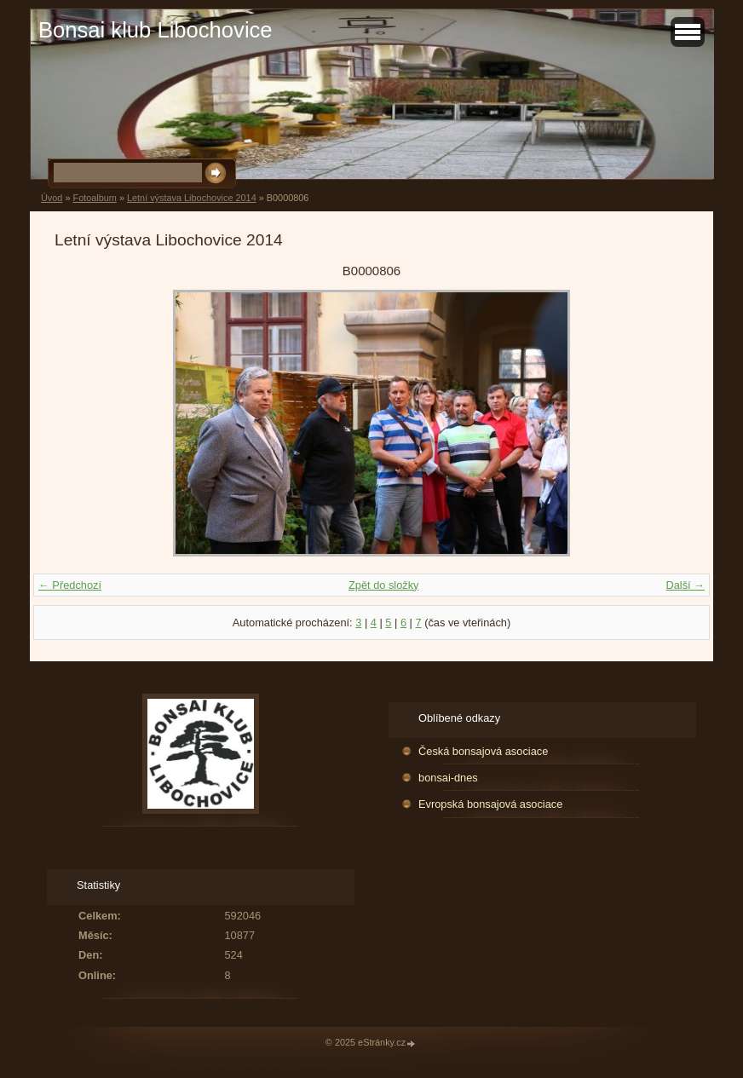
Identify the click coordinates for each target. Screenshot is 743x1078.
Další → (685, 585)
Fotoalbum (94, 198)
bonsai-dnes (448, 777)
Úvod (51, 198)
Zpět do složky (383, 585)
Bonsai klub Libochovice (155, 30)
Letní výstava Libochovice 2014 (191, 198)
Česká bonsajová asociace (483, 751)
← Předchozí (69, 585)
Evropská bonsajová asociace (490, 804)
